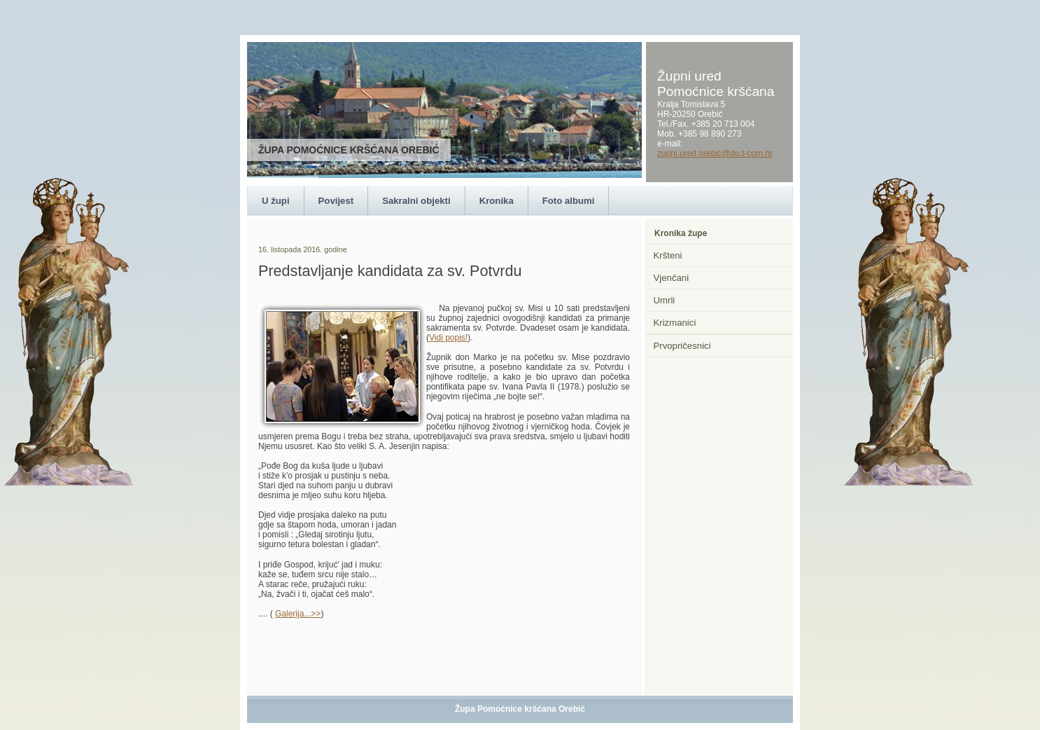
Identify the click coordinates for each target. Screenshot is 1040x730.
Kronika (496, 200)
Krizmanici (675, 322)
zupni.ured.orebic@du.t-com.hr (715, 153)
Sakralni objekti (416, 200)
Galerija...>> (298, 614)
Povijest (336, 200)
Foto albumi (568, 200)
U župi (276, 200)
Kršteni (668, 255)
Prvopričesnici (682, 345)
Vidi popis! (448, 338)
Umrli (664, 300)
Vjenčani (671, 278)
